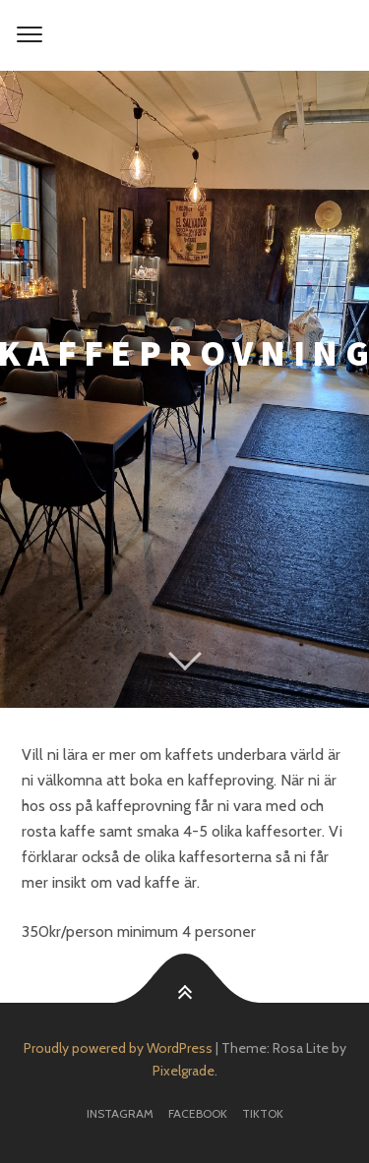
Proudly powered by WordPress (118, 1048)
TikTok (262, 1113)
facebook (197, 1113)
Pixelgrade (184, 1070)
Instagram (120, 1113)
